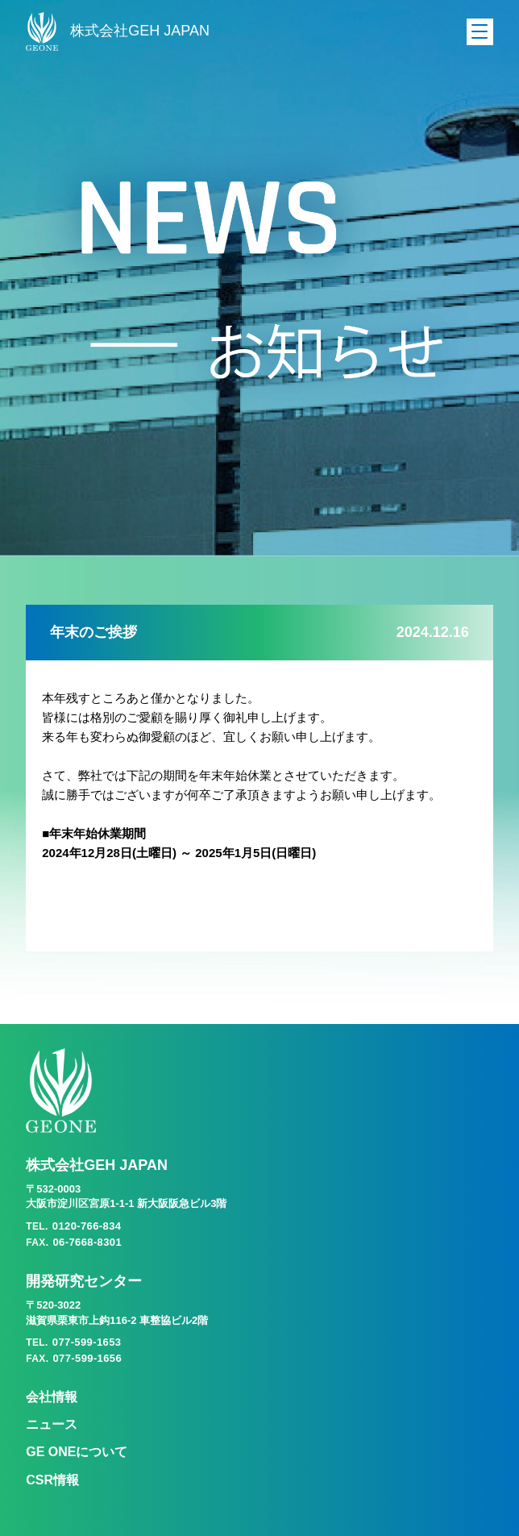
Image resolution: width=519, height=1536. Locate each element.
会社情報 (51, 1397)
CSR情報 (52, 1480)
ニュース (51, 1424)
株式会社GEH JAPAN (118, 31)
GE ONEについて (76, 1452)
